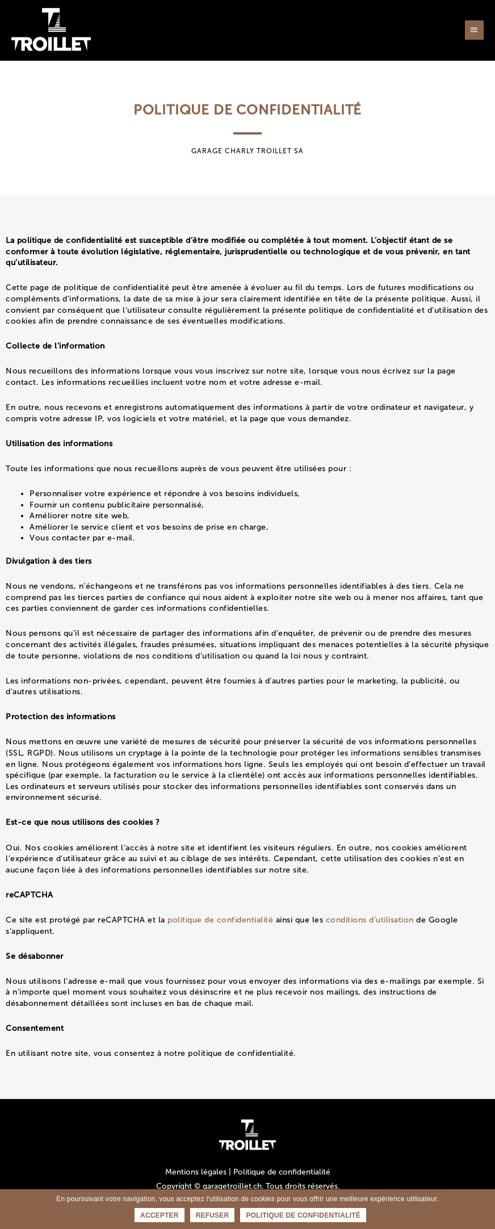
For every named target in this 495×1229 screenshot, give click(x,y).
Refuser (212, 1215)
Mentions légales (195, 1172)
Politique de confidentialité (281, 1172)
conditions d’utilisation (370, 920)
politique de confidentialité (220, 920)
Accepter (159, 1215)
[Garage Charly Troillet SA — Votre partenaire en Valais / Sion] (51, 29)
